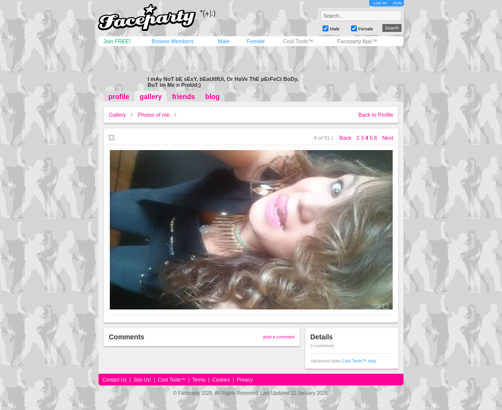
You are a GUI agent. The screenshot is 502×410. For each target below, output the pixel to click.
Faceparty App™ (357, 41)
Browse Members (172, 41)
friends (183, 97)
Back (345, 138)
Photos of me (154, 115)
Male (223, 41)
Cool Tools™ (298, 41)
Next (387, 138)
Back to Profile (375, 115)
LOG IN (379, 3)
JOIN (397, 3)
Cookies (221, 380)
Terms (198, 380)
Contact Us (114, 380)
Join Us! (142, 380)
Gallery (117, 115)
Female (256, 41)
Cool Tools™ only (359, 361)
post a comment (279, 336)
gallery (151, 97)
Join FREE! (117, 41)
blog (212, 97)
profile (118, 97)
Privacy (245, 380)
